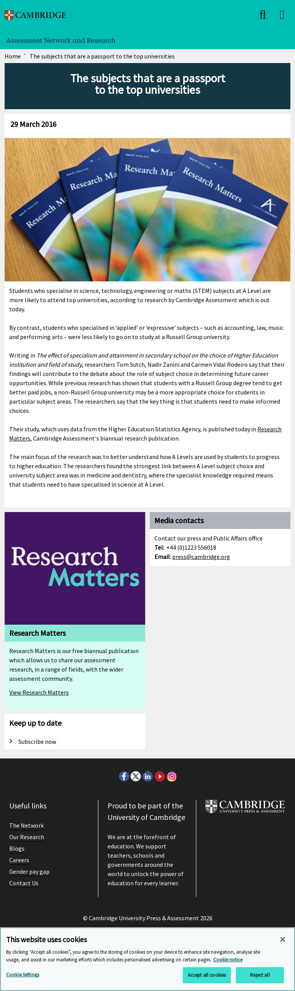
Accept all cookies (207, 975)
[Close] (282, 939)
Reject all (259, 975)
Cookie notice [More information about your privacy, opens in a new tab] (227, 959)
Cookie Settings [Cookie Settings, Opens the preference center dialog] (22, 974)
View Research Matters (39, 692)
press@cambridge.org (201, 556)
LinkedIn (147, 776)
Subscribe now (37, 741)
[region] (147, 959)
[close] (262, 14)
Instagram (171, 776)
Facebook (123, 776)
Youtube (159, 776)
